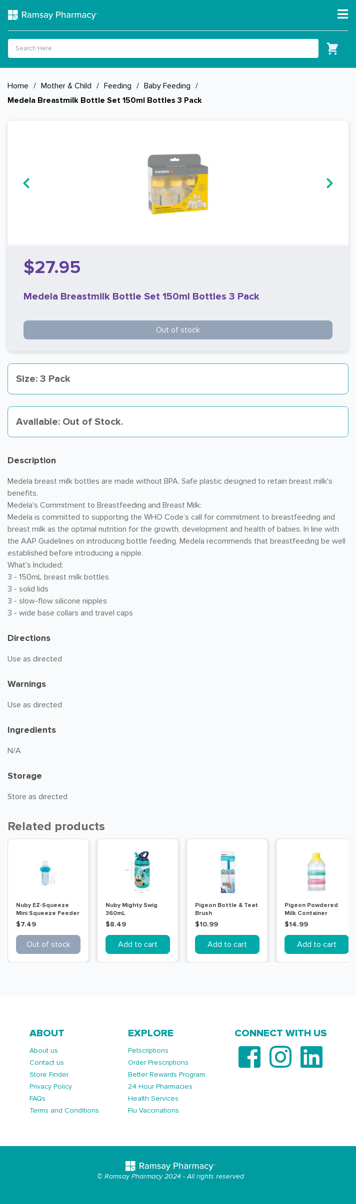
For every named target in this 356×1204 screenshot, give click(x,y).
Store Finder (49, 1074)
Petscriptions (148, 1050)
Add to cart (138, 944)
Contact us (47, 1062)
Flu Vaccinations (153, 1110)
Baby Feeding (167, 86)
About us (44, 1050)
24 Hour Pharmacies (160, 1086)
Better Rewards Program (166, 1074)
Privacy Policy (51, 1086)
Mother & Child (66, 86)
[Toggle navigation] (343, 14)
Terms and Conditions (64, 1110)
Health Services (153, 1098)
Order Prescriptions (158, 1062)
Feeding (118, 86)
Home (18, 86)
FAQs (38, 1098)
